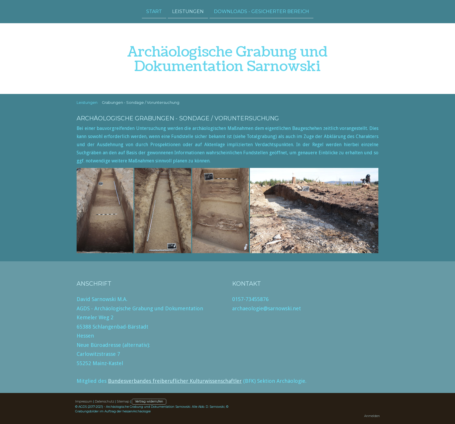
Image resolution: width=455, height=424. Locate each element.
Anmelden (372, 416)
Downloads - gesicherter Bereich (261, 11)
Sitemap (123, 401)
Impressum (83, 401)
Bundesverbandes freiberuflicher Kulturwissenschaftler (175, 381)
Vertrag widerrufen (149, 401)
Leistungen (188, 11)
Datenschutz (104, 401)
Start (154, 11)
